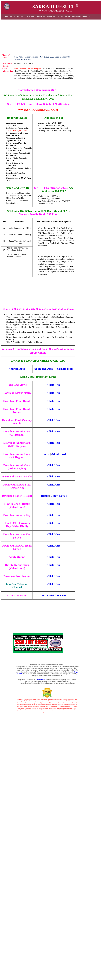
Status (45, 453)
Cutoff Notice (59, 495)
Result (45, 495)
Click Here (53, 384)
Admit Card (58, 453)
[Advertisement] (51, 35)
